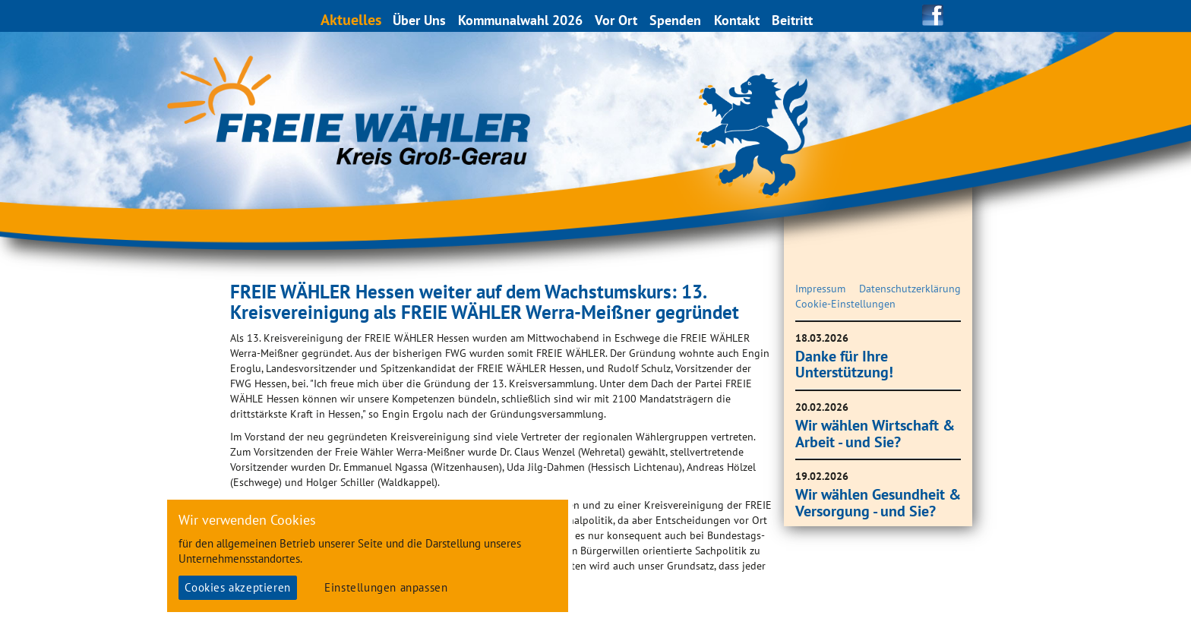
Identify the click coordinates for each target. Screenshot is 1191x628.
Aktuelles (352, 19)
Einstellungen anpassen (385, 587)
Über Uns (420, 20)
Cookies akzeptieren (237, 587)
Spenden (676, 20)
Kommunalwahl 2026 (521, 20)
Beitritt (793, 20)
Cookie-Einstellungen (845, 304)
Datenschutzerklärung (910, 288)
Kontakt (737, 20)
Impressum (820, 288)
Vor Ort (617, 20)
